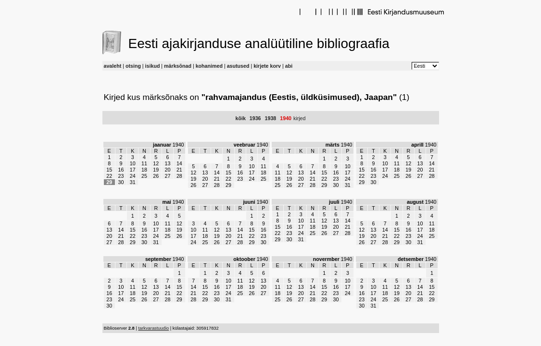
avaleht (113, 66)
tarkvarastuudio (153, 328)
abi (288, 66)
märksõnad (177, 66)
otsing (133, 66)
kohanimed (209, 66)
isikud (152, 66)
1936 (255, 118)
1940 (285, 118)
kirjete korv (267, 66)
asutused (238, 66)
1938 (271, 118)
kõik (241, 118)
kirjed (299, 118)
